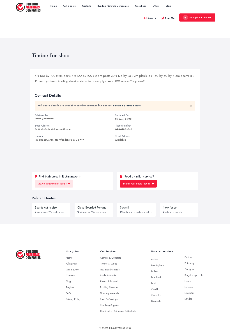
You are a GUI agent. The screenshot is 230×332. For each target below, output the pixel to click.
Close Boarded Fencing (91, 207)
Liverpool (189, 293)
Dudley (188, 257)
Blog (168, 6)
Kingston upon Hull (194, 275)
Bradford (156, 277)
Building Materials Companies (113, 6)
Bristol (154, 283)
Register (70, 287)
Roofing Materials (109, 287)
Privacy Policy (73, 299)
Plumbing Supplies (109, 305)
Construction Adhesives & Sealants (118, 311)
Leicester (189, 287)
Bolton (154, 271)
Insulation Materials (109, 269)
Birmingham (157, 265)
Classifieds (140, 6)
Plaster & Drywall (109, 281)
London (188, 299)
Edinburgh (190, 263)
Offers (156, 6)
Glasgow (189, 269)
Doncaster (156, 301)
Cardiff (155, 289)
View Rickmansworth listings (54, 183)
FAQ (68, 293)
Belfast (154, 259)
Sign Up (167, 18)
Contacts (86, 6)
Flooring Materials (109, 293)
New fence (170, 207)
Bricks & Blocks (108, 275)
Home (53, 6)
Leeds (187, 281)
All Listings (71, 263)
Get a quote (69, 6)
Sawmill (124, 207)
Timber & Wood (108, 263)
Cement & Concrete (110, 257)
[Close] (191, 106)
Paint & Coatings (109, 299)
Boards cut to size (46, 207)
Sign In (149, 18)
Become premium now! (127, 105)
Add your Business (197, 17)
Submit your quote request (138, 183)
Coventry (156, 295)
